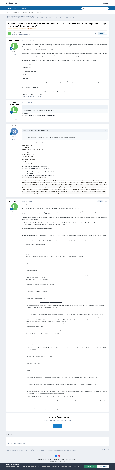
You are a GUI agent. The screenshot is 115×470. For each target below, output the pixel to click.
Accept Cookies (90, 466)
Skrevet (26, 40)
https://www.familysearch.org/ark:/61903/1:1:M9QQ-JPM (36, 168)
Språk (40, 459)
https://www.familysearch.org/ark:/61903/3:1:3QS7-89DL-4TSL (36, 213)
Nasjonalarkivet (12, 3)
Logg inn (106, 3)
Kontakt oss (57, 459)
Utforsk (9, 9)
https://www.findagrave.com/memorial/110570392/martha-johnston (39, 115)
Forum (8, 12)
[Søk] (89, 8)
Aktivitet (16, 8)
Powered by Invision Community (57, 461)
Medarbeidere (16, 12)
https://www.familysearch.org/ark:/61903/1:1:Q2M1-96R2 (36, 142)
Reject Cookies (103, 466)
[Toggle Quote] (24, 107)
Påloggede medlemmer (28, 12)
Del (94, 33)
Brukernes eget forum (24, 34)
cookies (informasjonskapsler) (23, 466)
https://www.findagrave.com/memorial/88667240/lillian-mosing (38, 175)
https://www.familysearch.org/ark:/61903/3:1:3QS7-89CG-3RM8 (51, 302)
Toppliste (38, 12)
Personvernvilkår (47, 459)
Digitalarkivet (24, 8)
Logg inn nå (58, 425)
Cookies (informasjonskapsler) (69, 459)
